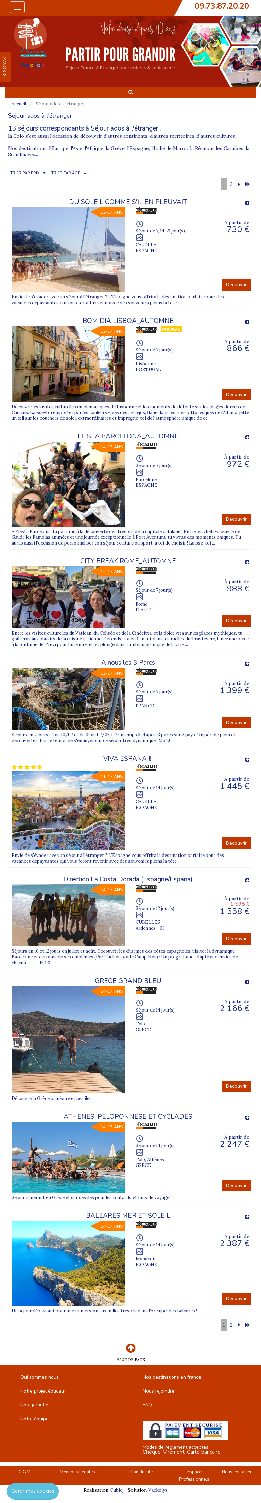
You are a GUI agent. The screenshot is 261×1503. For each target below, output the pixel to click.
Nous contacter (237, 1472)
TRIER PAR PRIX (24, 173)
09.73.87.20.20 (222, 6)
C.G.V (24, 1472)
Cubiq (116, 1490)
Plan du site (141, 1472)
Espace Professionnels (194, 1475)
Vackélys (158, 1490)
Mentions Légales (77, 1472)
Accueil (19, 104)
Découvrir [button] (236, 284)
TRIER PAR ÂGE (65, 173)
